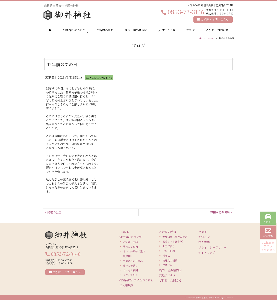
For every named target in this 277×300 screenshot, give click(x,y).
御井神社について (76, 31)
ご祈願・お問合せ (217, 30)
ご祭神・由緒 (130, 242)
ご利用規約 (126, 285)
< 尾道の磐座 (53, 212)
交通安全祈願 (170, 260)
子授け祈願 (169, 251)
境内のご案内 (130, 246)
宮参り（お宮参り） (174, 241)
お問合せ (268, 232)
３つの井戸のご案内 (134, 251)
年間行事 (167, 265)
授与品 (166, 255)
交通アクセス (166, 30)
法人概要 (204, 242)
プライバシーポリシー (212, 247)
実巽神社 (128, 256)
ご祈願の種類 (106, 31)
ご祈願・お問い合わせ (213, 19)
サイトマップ (206, 252)
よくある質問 (130, 270)
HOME (124, 232)
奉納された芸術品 (133, 261)
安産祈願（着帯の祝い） (176, 236)
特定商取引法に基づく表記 (136, 280)
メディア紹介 (130, 275)
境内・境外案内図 (136, 30)
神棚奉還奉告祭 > (221, 212)
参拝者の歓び (130, 265)
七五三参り (169, 246)
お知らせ (204, 237)
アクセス (268, 218)
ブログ (190, 30)
